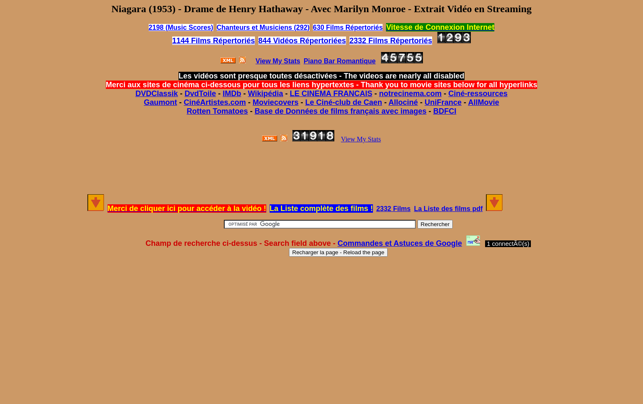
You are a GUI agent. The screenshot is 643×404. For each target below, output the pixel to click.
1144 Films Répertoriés (213, 40)
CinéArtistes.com (215, 102)
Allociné (403, 102)
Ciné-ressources (477, 93)
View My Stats (361, 139)
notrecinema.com (410, 93)
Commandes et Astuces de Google (400, 243)
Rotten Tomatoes (217, 111)
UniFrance (443, 102)
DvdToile (200, 93)
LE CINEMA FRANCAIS (331, 93)
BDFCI (444, 111)
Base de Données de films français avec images (340, 111)
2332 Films (393, 208)
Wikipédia (265, 93)
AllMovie (483, 102)
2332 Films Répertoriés (390, 40)
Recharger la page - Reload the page (338, 252)
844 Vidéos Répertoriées (302, 40)
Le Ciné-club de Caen (343, 102)
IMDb (232, 93)
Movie (263, 102)
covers (286, 102)
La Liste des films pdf (448, 208)
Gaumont (160, 102)
